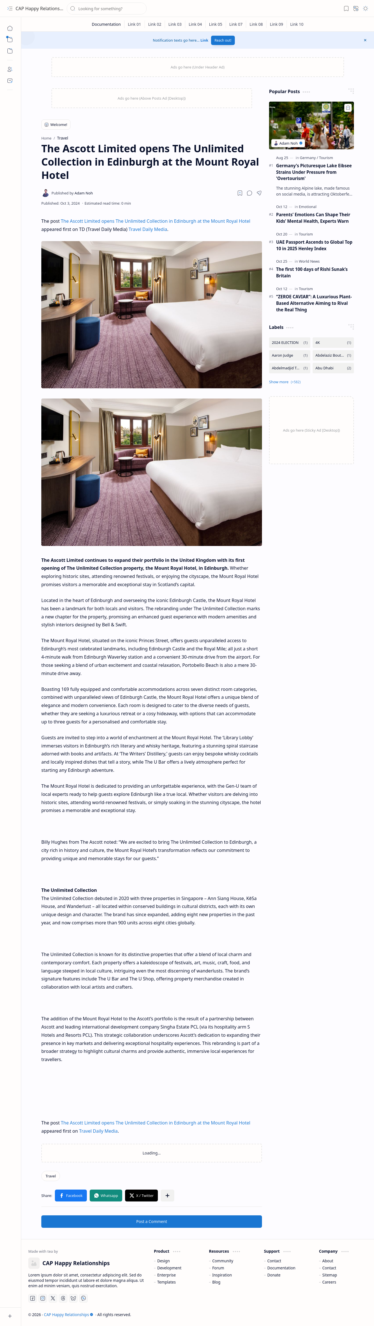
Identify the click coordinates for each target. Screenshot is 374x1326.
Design (163, 1260)
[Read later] (240, 193)
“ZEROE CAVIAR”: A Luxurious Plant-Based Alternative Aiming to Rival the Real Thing (314, 303)
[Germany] (309, 157)
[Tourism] (326, 157)
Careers (329, 1282)
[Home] (10, 28)
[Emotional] (308, 206)
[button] (10, 8)
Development (169, 1268)
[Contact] (10, 80)
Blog (216, 1282)
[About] (10, 69)
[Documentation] (106, 24)
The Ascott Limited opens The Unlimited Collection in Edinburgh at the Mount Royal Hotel (155, 221)
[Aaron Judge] (289, 355)
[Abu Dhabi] (333, 368)
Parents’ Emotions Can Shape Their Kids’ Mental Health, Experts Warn (313, 218)
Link (205, 40)
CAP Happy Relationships (42, 8)
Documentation (281, 1268)
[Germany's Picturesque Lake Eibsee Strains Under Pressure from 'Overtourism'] (311, 125)
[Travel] (50, 1176)
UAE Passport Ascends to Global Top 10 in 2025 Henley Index (314, 245)
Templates (166, 1282)
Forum (218, 1268)
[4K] (333, 342)
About (327, 1260)
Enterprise (166, 1275)
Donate (274, 1275)
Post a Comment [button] (151, 1221)
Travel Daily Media (148, 229)
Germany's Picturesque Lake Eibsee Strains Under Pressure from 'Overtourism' (314, 172)
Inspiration (222, 1275)
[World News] (309, 261)
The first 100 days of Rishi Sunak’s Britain (312, 272)
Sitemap (329, 1275)
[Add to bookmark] (348, 108)
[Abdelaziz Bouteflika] (333, 355)
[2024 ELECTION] (289, 342)
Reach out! (222, 40)
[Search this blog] (106, 8)
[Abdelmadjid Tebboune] (289, 368)
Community (222, 1260)
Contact (274, 1260)
